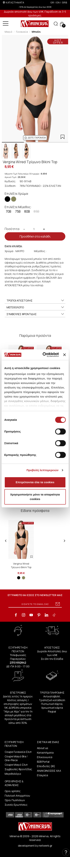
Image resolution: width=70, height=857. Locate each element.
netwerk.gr (45, 845)
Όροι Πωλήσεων (15, 800)
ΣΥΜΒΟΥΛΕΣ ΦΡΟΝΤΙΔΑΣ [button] (35, 314)
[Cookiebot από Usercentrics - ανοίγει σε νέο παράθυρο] (44, 354)
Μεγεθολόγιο (13, 773)
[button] (35, 137)
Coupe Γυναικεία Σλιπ (18, 752)
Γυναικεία (22, 31)
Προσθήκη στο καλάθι (35, 236)
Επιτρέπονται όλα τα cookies (35, 482)
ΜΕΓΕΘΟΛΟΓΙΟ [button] (35, 307)
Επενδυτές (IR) (46, 766)
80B (27, 211)
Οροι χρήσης (13, 791)
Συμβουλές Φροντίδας (18, 769)
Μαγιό (8, 31)
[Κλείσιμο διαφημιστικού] (64, 354)
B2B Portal (43, 761)
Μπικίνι (36, 31)
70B (8, 211)
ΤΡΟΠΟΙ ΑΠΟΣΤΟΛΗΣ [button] (35, 300)
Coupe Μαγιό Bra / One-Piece (16, 758)
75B (18, 211)
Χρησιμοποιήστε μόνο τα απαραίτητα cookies (35, 497)
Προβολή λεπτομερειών (43, 470)
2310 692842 (18, 662)
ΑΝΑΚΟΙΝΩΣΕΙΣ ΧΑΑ (49, 770)
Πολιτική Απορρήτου (17, 795)
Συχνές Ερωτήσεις (16, 804)
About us (42, 748)
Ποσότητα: (12, 229)
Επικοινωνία (44, 757)
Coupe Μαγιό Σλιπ (16, 764)
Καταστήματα (45, 752)
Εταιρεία (42, 775)
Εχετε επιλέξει (13, 246)
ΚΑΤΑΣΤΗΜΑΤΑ (15, 2)
